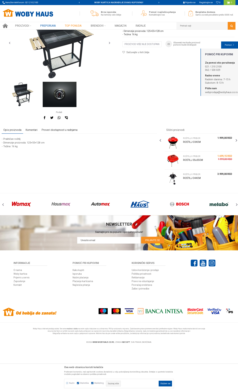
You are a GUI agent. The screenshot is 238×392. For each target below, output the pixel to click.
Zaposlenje (19, 325)
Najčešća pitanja (81, 329)
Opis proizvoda (13, 167)
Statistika (84, 383)
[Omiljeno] (218, 2)
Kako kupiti (78, 314)
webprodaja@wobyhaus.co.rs (221, 92)
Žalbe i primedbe (140, 333)
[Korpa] (229, 4)
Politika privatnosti (141, 318)
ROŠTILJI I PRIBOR (69, 32)
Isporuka (77, 318)
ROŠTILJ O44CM (191, 215)
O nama (18, 314)
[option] (119, 2)
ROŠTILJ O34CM (191, 179)
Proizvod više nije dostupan (142, 81)
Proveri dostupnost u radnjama (60, 167)
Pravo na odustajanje (143, 325)
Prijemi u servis (22, 322)
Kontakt (18, 329)
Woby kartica (20, 318)
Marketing (99, 383)
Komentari (32, 167)
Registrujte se (206, 2)
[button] (205, 26)
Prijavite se (152, 284)
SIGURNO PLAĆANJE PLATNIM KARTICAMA (119, 2)
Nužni (71, 383)
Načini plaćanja (80, 322)
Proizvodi (26, 32)
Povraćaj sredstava (142, 329)
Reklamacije (138, 322)
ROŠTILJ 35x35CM (193, 197)
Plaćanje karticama (83, 325)
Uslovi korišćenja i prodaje (145, 314)
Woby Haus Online (11, 32)
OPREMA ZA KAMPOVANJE (46, 32)
